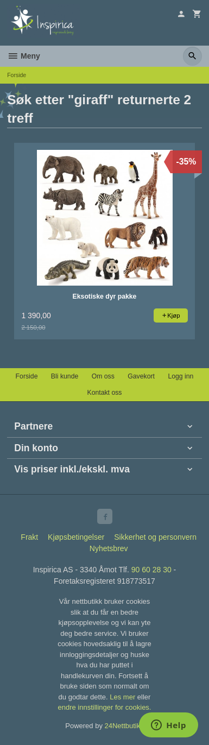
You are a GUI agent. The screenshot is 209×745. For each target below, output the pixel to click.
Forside (16, 75)
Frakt (29, 537)
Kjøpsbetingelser (76, 537)
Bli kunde (64, 376)
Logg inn (180, 376)
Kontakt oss (104, 392)
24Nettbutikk (124, 726)
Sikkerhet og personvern (155, 537)
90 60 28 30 (151, 569)
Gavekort (141, 376)
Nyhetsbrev (109, 548)
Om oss (103, 376)
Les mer (123, 697)
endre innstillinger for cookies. (104, 707)
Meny (23, 56)
